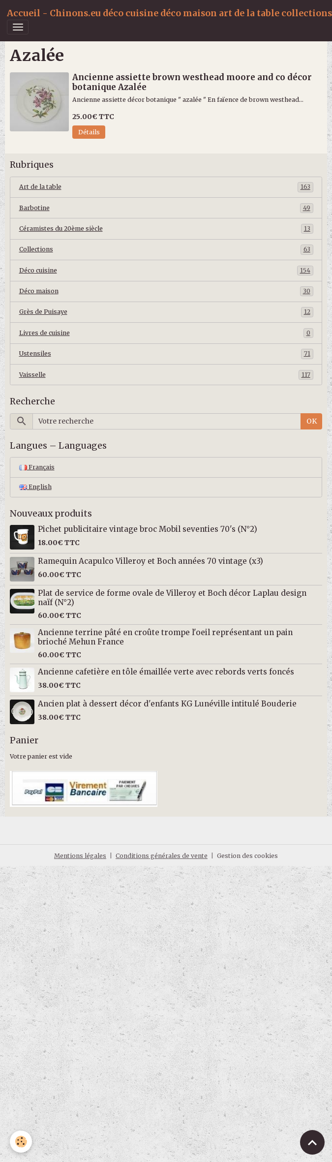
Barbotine (166, 208)
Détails (89, 132)
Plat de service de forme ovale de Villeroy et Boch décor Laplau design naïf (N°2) (172, 597)
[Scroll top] (312, 1142)
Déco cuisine (166, 270)
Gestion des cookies (247, 855)
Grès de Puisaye (166, 312)
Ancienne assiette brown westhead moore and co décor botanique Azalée (192, 82)
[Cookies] (21, 1142)
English (35, 486)
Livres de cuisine (166, 333)
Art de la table (166, 187)
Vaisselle (166, 375)
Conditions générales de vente (162, 855)
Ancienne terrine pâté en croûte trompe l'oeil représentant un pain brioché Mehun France (165, 637)
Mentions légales (80, 855)
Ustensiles (166, 354)
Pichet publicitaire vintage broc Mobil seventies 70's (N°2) (147, 529)
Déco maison (166, 291)
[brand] (169, 13)
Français (37, 467)
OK (311, 421)
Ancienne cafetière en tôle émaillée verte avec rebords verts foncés (166, 671)
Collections (166, 249)
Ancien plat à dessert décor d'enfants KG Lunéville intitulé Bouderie (167, 703)
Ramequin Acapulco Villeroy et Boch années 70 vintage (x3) (150, 561)
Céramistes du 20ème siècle (166, 229)
